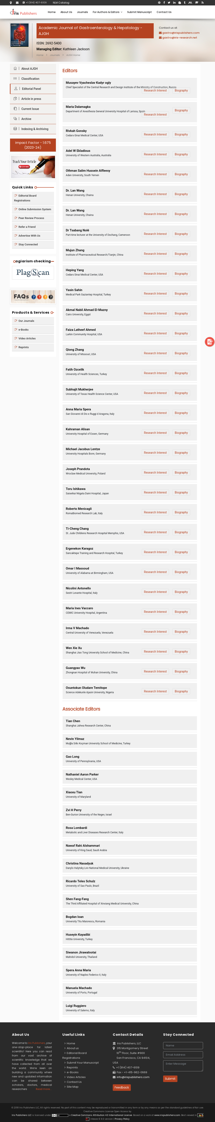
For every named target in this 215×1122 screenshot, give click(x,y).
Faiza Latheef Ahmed (81, 330)
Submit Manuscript (139, 12)
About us (71, 1048)
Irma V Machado (77, 628)
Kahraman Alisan (78, 429)
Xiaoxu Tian (74, 792)
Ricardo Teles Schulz (80, 881)
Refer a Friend (24, 226)
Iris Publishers (36, 1043)
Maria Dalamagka (78, 107)
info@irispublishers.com (133, 1077)
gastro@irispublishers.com (180, 33)
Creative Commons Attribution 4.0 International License (101, 1115)
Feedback (122, 1087)
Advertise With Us (27, 235)
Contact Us (164, 12)
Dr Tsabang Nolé (77, 230)
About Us (66, 12)
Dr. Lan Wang (75, 190)
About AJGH (25, 68)
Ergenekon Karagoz (79, 548)
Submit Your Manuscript (81, 1063)
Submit (170, 1079)
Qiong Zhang (75, 350)
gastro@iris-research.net (179, 38)
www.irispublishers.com (167, 1115)
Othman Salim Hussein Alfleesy (88, 171)
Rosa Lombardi (76, 828)
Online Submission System (32, 209)
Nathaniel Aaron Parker (82, 774)
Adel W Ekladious (78, 151)
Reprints (21, 347)
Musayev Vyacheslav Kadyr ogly (88, 83)
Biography (181, 90)
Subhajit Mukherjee (79, 389)
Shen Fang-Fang (77, 899)
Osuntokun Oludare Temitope (86, 688)
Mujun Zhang (75, 250)
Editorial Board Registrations (25, 198)
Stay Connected (26, 244)
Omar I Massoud (77, 568)
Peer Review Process (29, 218)
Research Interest (155, 90)
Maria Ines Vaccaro (79, 608)
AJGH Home (73, 55)
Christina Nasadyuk (79, 863)
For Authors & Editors (107, 12)
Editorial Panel (26, 88)
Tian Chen (73, 721)
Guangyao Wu (75, 668)
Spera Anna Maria (78, 970)
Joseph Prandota (78, 469)
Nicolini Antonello (78, 588)
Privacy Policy (122, 1119)
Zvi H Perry (73, 810)
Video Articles (25, 338)
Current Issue (25, 109)
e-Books (21, 329)
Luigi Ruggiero (76, 1006)
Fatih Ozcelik (75, 369)
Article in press (26, 98)
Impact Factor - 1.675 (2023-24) (33, 145)
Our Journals (24, 320)
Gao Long (72, 757)
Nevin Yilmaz (75, 739)
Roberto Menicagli (79, 509)
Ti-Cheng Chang (77, 529)
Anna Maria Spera (78, 409)
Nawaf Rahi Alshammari (83, 846)
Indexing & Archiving (30, 129)
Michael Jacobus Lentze (83, 449)
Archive (21, 119)
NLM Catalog (61, 2)
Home (52, 12)
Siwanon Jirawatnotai (81, 952)
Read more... (44, 1089)
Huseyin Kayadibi (78, 935)
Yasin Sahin (74, 290)
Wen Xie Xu (74, 648)
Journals (82, 12)
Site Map (71, 1087)
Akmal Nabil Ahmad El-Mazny (87, 310)
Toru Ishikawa (75, 489)
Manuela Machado (79, 988)
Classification (25, 78)
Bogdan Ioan (75, 917)
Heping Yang (75, 270)
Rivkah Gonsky (76, 131)
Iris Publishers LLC (22, 1115)
